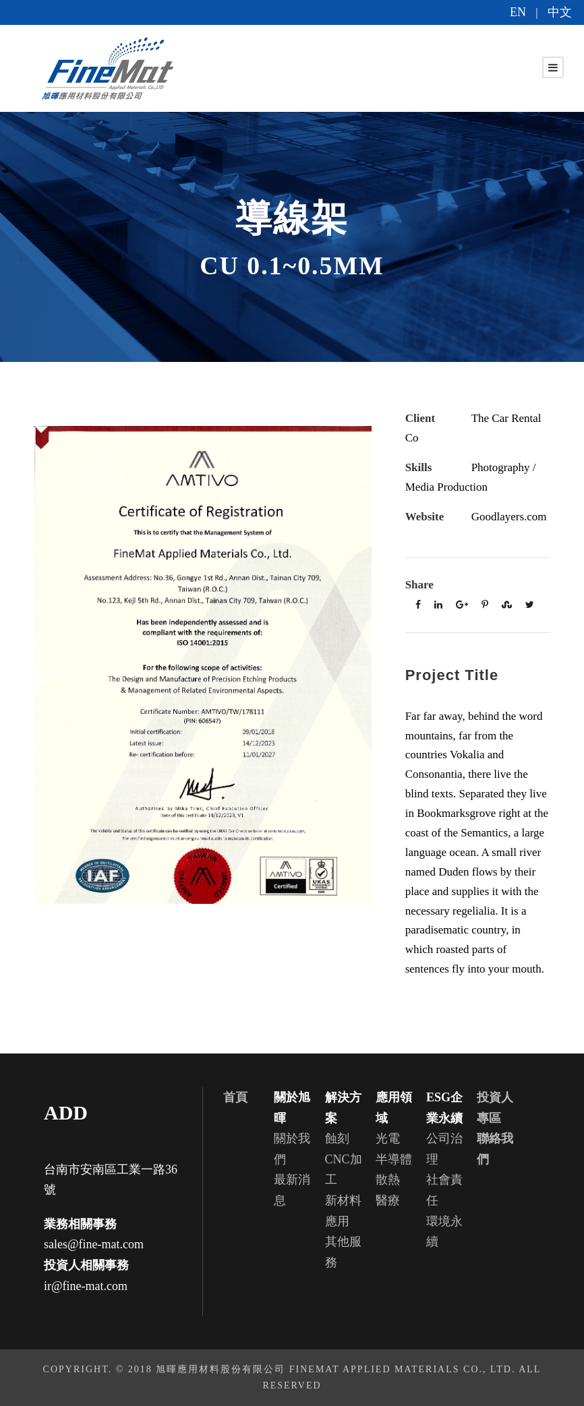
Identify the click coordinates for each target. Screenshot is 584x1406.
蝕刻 (337, 1138)
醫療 (388, 1200)
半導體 (394, 1159)
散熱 (388, 1179)
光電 (388, 1138)
